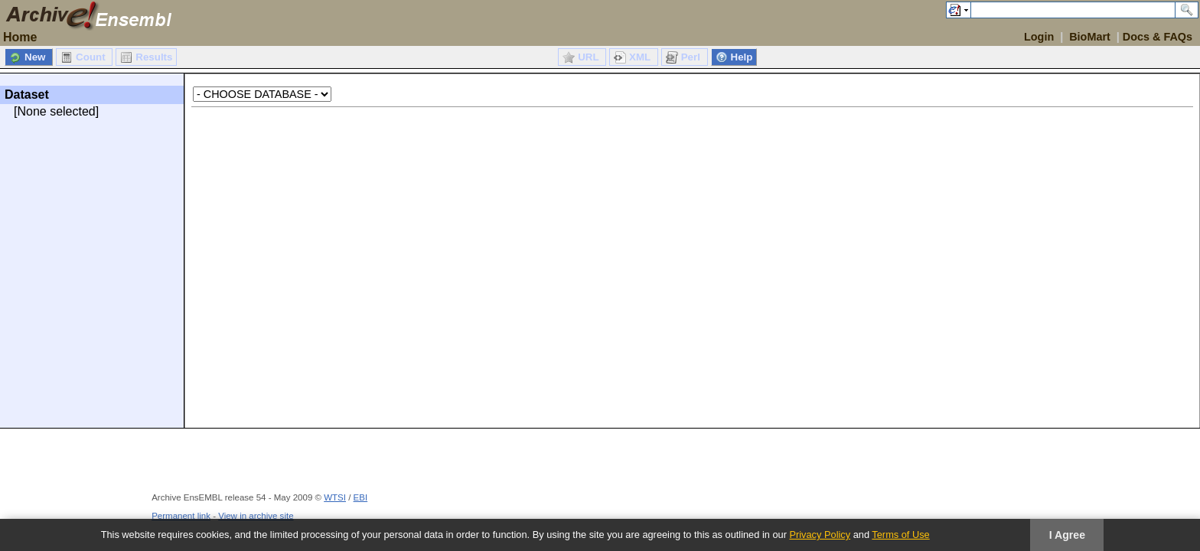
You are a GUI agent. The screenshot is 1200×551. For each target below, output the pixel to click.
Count (92, 57)
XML (641, 57)
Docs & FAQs (1157, 37)
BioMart (1089, 37)
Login (1039, 37)
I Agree (1067, 535)
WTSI (335, 497)
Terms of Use (900, 534)
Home (20, 37)
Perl (692, 57)
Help (742, 57)
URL (590, 57)
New (36, 57)
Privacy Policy (819, 534)
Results (153, 57)
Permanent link (181, 515)
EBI (361, 497)
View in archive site (255, 515)
